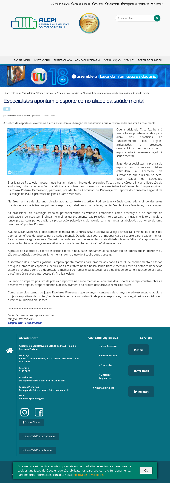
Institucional (42, 60)
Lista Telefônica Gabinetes (39, 436)
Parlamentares (108, 355)
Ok (146, 470)
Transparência (63, 60)
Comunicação (112, 60)
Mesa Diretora (108, 346)
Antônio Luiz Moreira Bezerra (18, 115)
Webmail (141, 370)
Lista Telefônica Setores (37, 450)
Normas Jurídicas (104, 387)
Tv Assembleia (61, 93)
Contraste (113, 3)
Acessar (158, 3)
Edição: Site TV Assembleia (25, 323)
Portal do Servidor (150, 60)
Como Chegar (32, 422)
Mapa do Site (62, 3)
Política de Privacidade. (88, 475)
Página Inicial (22, 60)
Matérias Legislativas (105, 376)
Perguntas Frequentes (136, 3)
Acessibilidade (82, 3)
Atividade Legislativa (87, 60)
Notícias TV (76, 93)
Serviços (129, 60)
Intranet (141, 391)
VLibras (99, 3)
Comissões (106, 365)
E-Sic (138, 350)
